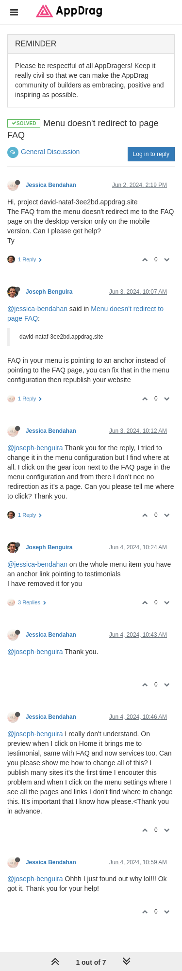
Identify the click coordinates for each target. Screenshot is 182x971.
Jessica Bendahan (51, 185)
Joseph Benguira (49, 291)
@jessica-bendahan (37, 309)
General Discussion (50, 152)
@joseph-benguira (35, 448)
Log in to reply (151, 154)
